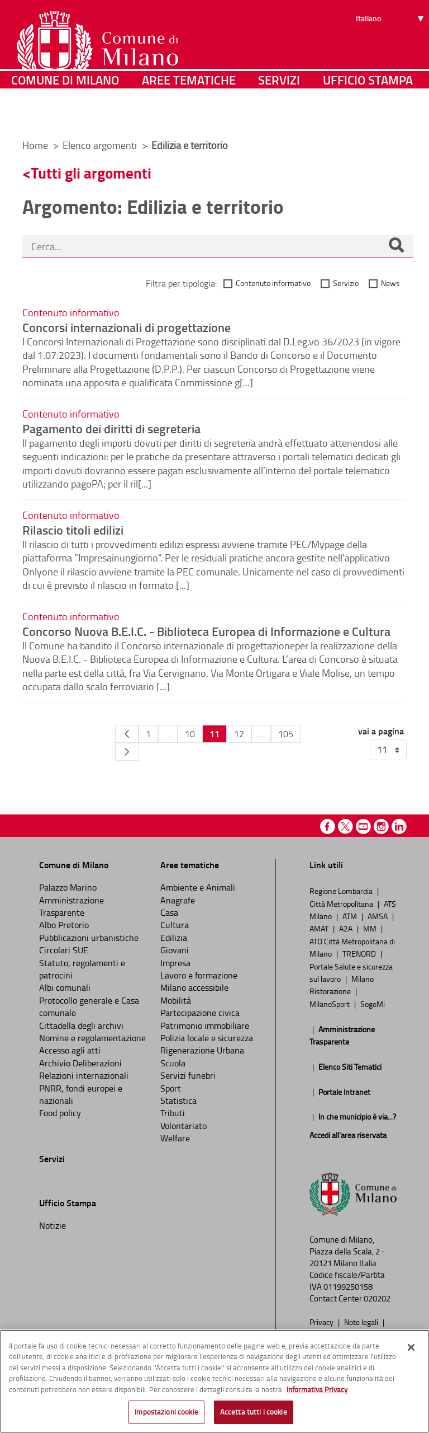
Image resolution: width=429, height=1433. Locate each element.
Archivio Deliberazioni (80, 1063)
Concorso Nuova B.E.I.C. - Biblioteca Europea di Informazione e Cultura (206, 631)
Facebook (327, 826)
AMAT (319, 928)
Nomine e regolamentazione (92, 1038)
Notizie (52, 1225)
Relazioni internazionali (83, 1075)
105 (285, 734)
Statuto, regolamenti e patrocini (82, 969)
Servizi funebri (188, 1075)
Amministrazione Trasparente (71, 906)
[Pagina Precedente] (127, 734)
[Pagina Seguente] (127, 752)
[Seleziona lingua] (391, 51)
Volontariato (183, 1126)
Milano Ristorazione (341, 984)
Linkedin (399, 826)
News (390, 283)
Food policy (60, 1113)
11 (214, 733)
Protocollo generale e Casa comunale (89, 1006)
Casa (169, 912)
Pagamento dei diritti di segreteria (111, 428)
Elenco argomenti (101, 145)
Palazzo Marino (68, 887)
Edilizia (173, 937)
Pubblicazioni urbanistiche (89, 937)
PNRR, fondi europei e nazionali (80, 1094)
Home (35, 145)
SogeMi (372, 1003)
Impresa (175, 963)
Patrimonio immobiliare (204, 1025)
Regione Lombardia (341, 890)
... (167, 734)
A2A (346, 928)
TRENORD (360, 953)
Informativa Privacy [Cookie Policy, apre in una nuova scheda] (317, 1389)
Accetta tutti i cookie (253, 1412)
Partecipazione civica (200, 1012)
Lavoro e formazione (198, 975)
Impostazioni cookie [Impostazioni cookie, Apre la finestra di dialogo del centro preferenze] (166, 1412)
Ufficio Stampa (368, 114)
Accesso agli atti (70, 1050)
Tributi (172, 1113)
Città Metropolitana (342, 903)
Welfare (175, 1138)
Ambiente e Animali (197, 887)
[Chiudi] (411, 1347)
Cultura (174, 925)
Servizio (346, 283)
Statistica (178, 1100)
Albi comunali (64, 987)
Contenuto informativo (273, 283)
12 (239, 734)
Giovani (174, 950)
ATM (350, 915)
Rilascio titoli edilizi (72, 529)
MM (370, 928)
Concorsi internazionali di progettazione (126, 327)
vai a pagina (381, 731)
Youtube (363, 826)
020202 (377, 1298)
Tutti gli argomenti (91, 173)
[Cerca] (396, 246)
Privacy (322, 1321)
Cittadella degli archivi (81, 1025)
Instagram (381, 826)
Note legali (362, 1321)
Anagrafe (177, 900)
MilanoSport (330, 1003)
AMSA (378, 915)
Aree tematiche (189, 114)
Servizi (279, 114)
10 (190, 734)
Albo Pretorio (64, 925)
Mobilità (175, 1000)
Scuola (172, 1063)
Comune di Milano (65, 114)
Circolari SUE (63, 950)
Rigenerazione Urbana (202, 1050)
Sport (170, 1088)
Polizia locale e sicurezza (206, 1038)
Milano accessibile (194, 987)
